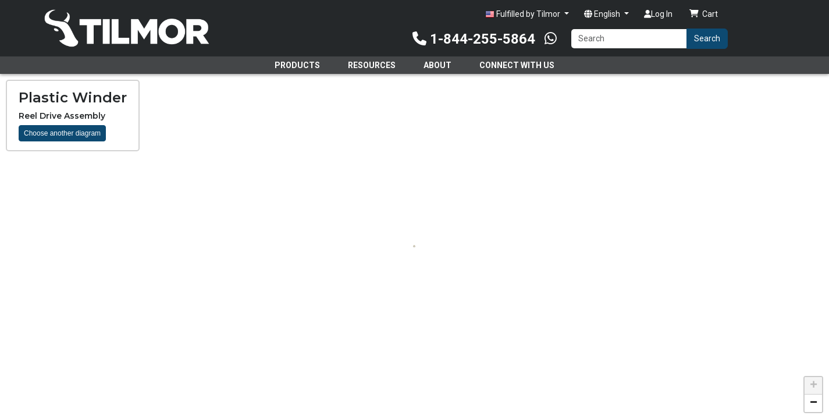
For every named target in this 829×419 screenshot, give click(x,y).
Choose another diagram (62, 133)
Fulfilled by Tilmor (523, 14)
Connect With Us (516, 65)
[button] (813, 386)
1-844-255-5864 (473, 39)
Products (297, 65)
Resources (372, 65)
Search (707, 38)
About (437, 65)
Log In (658, 14)
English (603, 14)
